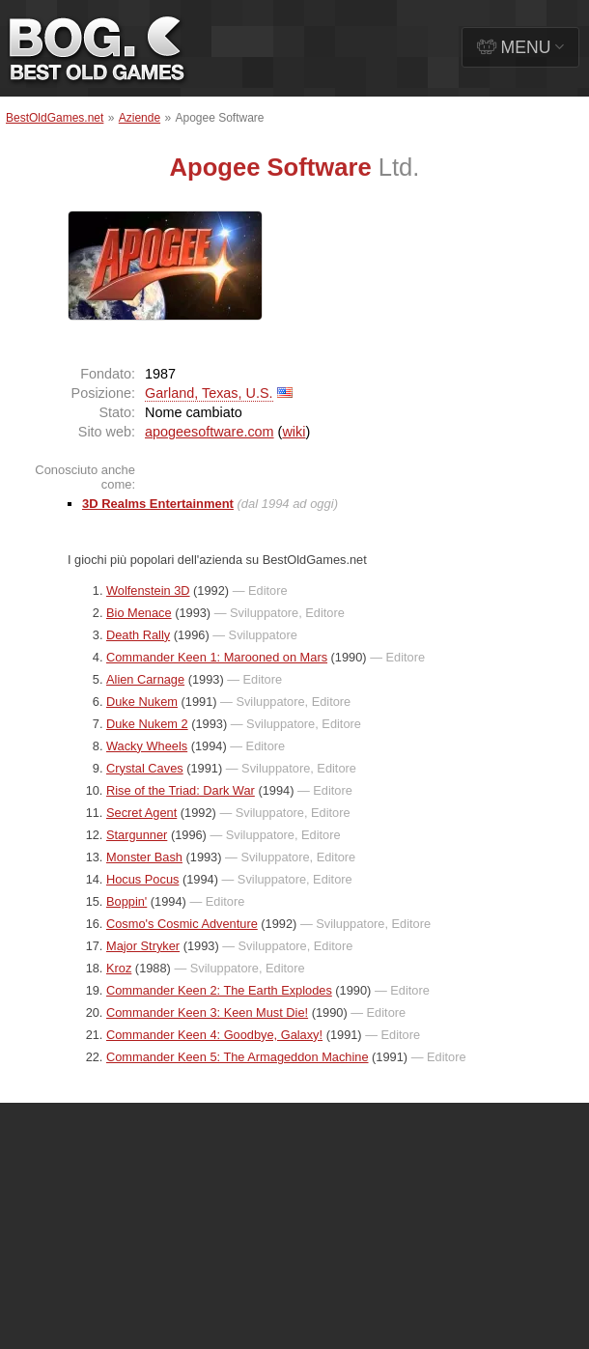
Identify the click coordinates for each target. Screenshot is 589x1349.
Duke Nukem (142, 701)
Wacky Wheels (146, 746)
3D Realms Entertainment (158, 503)
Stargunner (136, 835)
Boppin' (126, 901)
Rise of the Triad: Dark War (180, 790)
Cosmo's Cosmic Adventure (182, 923)
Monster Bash (144, 857)
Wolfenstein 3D (148, 590)
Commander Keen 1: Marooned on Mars (216, 657)
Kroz (118, 968)
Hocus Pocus (142, 879)
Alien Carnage (145, 679)
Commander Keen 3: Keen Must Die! (207, 1012)
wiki (293, 431)
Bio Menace (139, 612)
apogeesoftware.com (209, 431)
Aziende (139, 118)
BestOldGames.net (54, 118)
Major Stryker (143, 946)
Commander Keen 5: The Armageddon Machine (237, 1057)
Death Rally (138, 635)
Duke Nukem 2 (147, 724)
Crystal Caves (144, 768)
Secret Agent (141, 812)
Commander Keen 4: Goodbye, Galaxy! (214, 1034)
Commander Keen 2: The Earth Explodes (219, 990)
